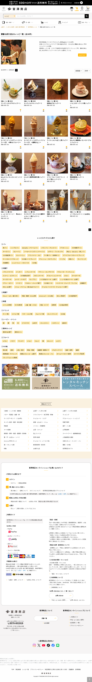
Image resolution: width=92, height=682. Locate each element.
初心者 (5, 350)
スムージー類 (40, 314)
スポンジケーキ (39, 275)
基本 (12, 350)
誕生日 (64, 323)
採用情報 (78, 669)
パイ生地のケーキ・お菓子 (48, 279)
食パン (5, 248)
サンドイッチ (82, 259)
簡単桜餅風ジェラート (77, 177)
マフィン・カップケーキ (46, 272)
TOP (12, 669)
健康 (77, 350)
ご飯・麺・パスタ (30, 305)
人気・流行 (20, 350)
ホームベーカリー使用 (64, 354)
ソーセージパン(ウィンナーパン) (34, 251)
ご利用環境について (55, 587)
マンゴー (21, 341)
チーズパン (6, 251)
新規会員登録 (21, 483)
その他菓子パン (77, 248)
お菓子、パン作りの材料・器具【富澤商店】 (13, 27)
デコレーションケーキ (54, 275)
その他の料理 (63, 305)
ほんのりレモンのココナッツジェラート (11, 178)
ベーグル (62, 259)
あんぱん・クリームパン (30, 248)
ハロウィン (55, 323)
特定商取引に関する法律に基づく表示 (56, 669)
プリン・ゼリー (8, 283)
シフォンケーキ (30, 272)
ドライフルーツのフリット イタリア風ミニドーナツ (57, 178)
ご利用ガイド (73, 617)
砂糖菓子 (83, 283)
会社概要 (46, 623)
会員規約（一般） (75, 622)
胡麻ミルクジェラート (54, 214)
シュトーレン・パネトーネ (20, 263)
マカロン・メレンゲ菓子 (33, 283)
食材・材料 (69, 350)
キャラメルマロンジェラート (33, 103)
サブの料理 (18, 305)
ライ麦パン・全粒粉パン (52, 255)
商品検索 (18, 669)
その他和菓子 (73, 296)
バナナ (13, 341)
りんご (37, 341)
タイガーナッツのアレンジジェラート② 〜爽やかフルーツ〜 (11, 141)
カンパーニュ (20, 255)
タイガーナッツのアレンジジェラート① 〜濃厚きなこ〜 (34, 141)
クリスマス (25, 323)
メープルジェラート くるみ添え (80, 214)
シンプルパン (15, 248)
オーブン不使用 (79, 354)
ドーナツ (19, 283)
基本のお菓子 (7, 332)
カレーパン (16, 251)
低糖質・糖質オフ (43, 350)
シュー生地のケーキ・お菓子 (69, 279)
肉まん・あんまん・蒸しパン (76, 251)
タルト (66, 275)
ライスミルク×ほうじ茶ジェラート (57, 141)
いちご (29, 341)
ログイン (12, 483)
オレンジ (50, 341)
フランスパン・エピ (34, 255)
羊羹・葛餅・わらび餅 (29, 296)
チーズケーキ (7, 279)
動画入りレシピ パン (46, 354)
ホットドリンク (52, 314)
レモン (5, 341)
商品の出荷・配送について (18, 501)
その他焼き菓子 (25, 275)
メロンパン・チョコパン (49, 248)
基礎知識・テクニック (10, 354)
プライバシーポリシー (76, 625)
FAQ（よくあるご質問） (77, 620)
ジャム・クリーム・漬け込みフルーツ (27, 287)
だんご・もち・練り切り (10, 296)
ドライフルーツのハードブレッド (73, 255)
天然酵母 (6, 263)
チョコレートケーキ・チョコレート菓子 (54, 287)
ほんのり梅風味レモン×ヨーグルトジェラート (80, 141)
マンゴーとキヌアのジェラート (11, 103)
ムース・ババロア (20, 279)
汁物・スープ (44, 305)
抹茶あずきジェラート (54, 103)
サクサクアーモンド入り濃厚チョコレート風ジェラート (34, 215)
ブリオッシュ (64, 248)
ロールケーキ (76, 275)
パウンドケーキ (8, 272)
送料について (23, 490)
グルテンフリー (57, 350)
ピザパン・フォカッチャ (55, 251)
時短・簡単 (30, 350)
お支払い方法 (32, 501)
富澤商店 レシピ (32, 27)
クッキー (19, 272)
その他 (34, 263)
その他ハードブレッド (29, 259)
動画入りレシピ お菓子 (28, 354)
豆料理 (54, 305)
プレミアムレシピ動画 (10, 357)
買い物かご (13, 490)
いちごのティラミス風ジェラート (80, 104)
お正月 (35, 323)
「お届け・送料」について (14, 580)
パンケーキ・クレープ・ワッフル (66, 283)
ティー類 (6, 314)
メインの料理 (7, 305)
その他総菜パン (8, 255)
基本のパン (18, 332)
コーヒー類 (15, 314)
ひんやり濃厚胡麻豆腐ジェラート (34, 178)
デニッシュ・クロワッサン (47, 259)
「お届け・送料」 (62, 494)
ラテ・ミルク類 (27, 314)
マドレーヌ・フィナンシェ (65, 272)
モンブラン (32, 279)
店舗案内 (71, 669)
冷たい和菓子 (61, 296)
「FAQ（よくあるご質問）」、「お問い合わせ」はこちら (67, 600)
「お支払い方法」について (32, 580)
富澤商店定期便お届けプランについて (53, 490)
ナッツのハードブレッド (10, 259)
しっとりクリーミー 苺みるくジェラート (11, 215)
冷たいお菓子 (7, 287)
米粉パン (71, 259)
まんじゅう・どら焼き (46, 296)
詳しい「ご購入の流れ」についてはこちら (22, 508)
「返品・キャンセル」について (59, 574)
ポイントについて (35, 490)
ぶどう (58, 341)
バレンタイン (44, 323)
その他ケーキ (48, 283)
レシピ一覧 (25, 669)
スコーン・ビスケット (10, 275)
